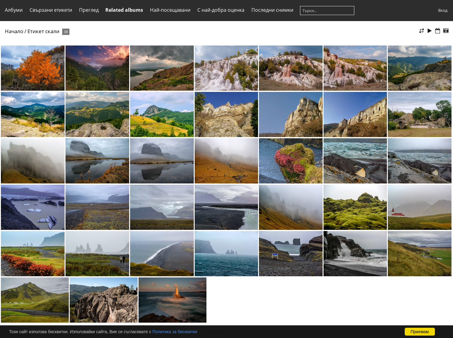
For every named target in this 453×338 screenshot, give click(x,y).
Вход (442, 10)
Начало (14, 31)
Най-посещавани (170, 10)
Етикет (35, 31)
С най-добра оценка (220, 10)
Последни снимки (272, 10)
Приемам (420, 331)
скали (52, 31)
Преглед (89, 10)
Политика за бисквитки (174, 331)
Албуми (14, 10)
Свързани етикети (51, 10)
